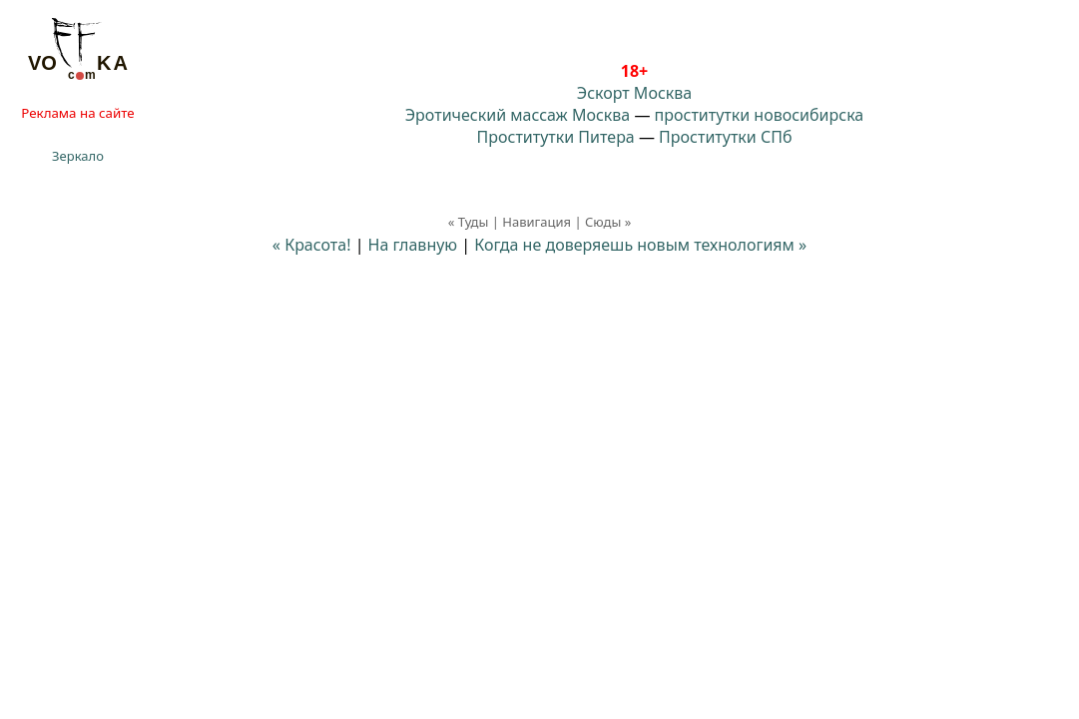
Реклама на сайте (77, 113)
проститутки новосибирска (759, 115)
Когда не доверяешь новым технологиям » (640, 245)
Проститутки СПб (725, 137)
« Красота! (311, 245)
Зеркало (78, 156)
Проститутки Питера (556, 137)
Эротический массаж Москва (517, 115)
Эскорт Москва (634, 93)
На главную (413, 245)
